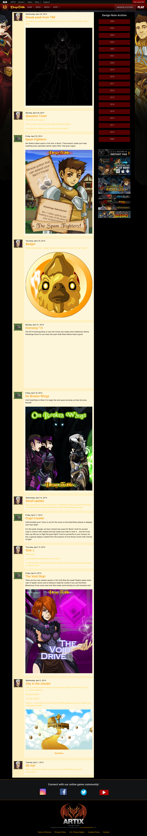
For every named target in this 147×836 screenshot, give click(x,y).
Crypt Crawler (34, 518)
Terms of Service (44, 832)
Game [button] (30, 7)
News (30, 2)
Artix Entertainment (86, 827)
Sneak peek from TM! (40, 17)
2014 (112, 104)
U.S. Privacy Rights (76, 832)
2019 (112, 70)
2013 (112, 111)
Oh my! (30, 765)
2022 (112, 49)
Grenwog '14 (34, 328)
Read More (59, 753)
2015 (112, 97)
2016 (112, 90)
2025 (112, 28)
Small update (35, 501)
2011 (112, 125)
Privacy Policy (60, 832)
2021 (112, 56)
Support (46, 2)
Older (112, 139)
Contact (106, 832)
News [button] (38, 7)
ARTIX (13, 2)
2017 (112, 84)
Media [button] (47, 7)
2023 (112, 42)
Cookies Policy (94, 832)
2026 (112, 21)
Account (125, 7)
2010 (112, 132)
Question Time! (36, 116)
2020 (112, 63)
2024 (112, 35)
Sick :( (30, 550)
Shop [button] (37, 2)
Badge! (30, 244)
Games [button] (21, 2)
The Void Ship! (35, 576)
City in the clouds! (38, 683)
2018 (112, 77)
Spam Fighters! (35, 139)
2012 (112, 118)
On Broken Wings (37, 396)
